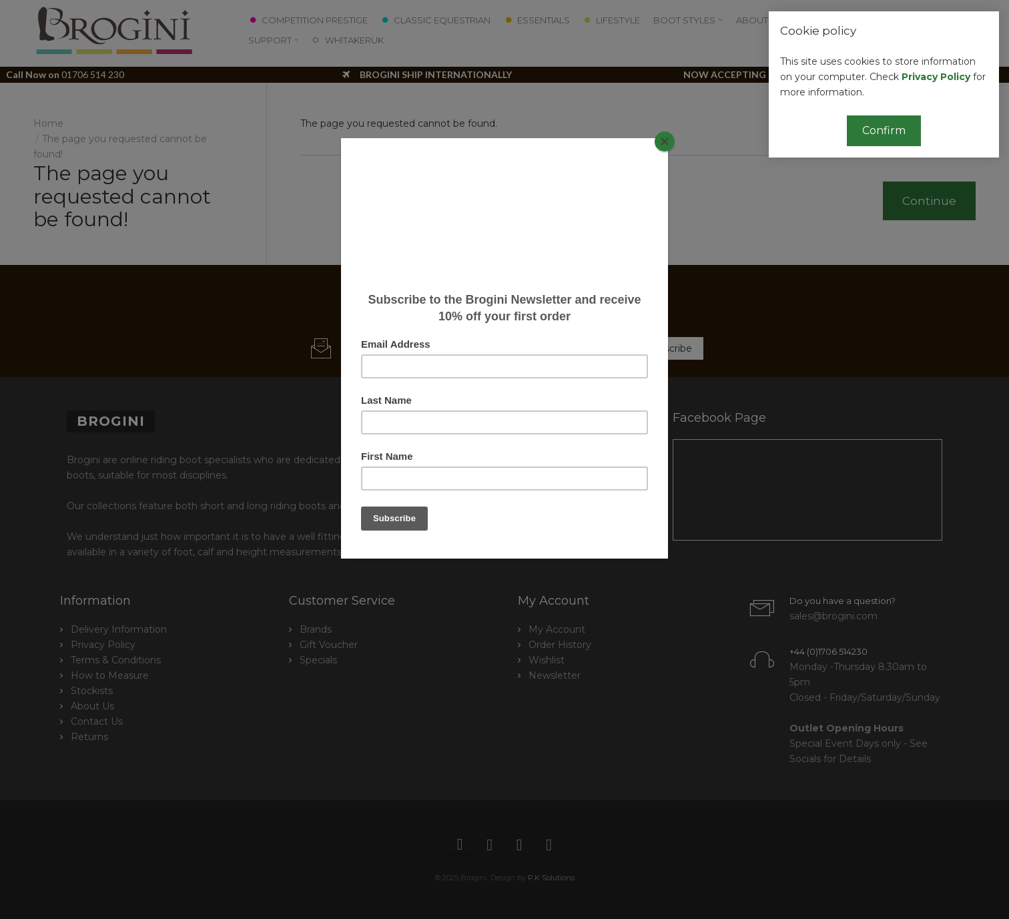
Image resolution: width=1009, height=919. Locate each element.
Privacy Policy (936, 77)
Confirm (884, 130)
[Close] (665, 141)
